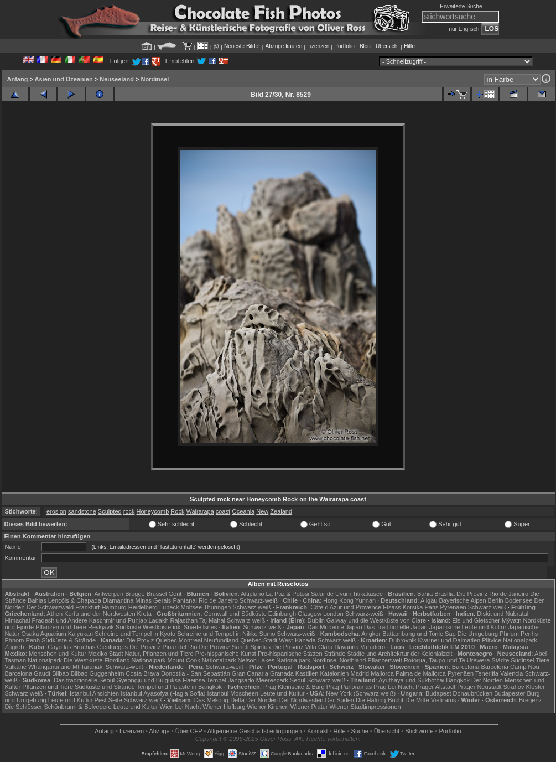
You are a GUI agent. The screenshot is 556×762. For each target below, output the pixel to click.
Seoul (297, 680)
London (333, 613)
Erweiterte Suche (461, 6)
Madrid (360, 673)
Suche (359, 731)
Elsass (392, 607)
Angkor (371, 633)
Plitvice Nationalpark (509, 640)
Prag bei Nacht (393, 686)
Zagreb (14, 647)
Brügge (134, 593)
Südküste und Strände (105, 686)
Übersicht (387, 46)
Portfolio (344, 46)
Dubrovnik (403, 640)
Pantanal (184, 600)
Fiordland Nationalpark (135, 660)
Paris (431, 607)
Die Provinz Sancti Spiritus (235, 647)
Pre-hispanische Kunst (225, 653)
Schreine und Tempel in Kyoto (135, 633)
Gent (174, 593)
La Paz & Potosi (287, 593)
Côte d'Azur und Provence (345, 607)
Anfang (17, 79)
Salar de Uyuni (331, 593)
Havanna (346, 647)
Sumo (267, 633)
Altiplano (252, 593)
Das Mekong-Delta (219, 700)
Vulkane (16, 666)
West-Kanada (297, 640)
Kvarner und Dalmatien (449, 640)
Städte (500, 660)
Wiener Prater (309, 706)
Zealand (281, 511)
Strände (335, 653)
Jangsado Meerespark (258, 680)
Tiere (542, 660)
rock (129, 511)
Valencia (511, 673)
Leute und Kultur (282, 693)
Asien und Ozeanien (64, 79)
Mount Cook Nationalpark (201, 660)
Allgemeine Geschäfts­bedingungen (254, 731)
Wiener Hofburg (223, 706)
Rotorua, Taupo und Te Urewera (447, 660)
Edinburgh (282, 613)
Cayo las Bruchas (71, 647)
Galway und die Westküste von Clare (376, 620)
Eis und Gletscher (476, 620)
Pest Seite (108, 700)
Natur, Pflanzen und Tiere (159, 653)
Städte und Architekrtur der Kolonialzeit (399, 653)
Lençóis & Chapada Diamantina (91, 600)
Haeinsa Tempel (204, 680)
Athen (54, 613)
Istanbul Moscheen (232, 693)
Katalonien (334, 673)
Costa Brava (142, 673)
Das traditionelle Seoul (84, 680)
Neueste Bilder (242, 46)
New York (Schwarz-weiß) (361, 693)
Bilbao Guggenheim (97, 673)
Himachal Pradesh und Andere (46, 620)
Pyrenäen (453, 607)
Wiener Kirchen (267, 706)
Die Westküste (83, 660)
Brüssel (157, 593)
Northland (353, 660)
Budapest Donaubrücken (458, 693)
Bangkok (458, 680)
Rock (177, 511)
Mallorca (382, 673)
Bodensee (519, 600)
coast (223, 511)
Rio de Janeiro (218, 600)
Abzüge (159, 731)
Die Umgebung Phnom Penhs (498, 633)
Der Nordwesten (301, 700)
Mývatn (511, 620)
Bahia (425, 593)
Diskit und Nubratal (502, 613)
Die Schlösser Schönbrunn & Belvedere (58, 706)
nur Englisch (464, 29)
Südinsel (522, 660)
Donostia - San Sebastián (195, 673)
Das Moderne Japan (335, 627)
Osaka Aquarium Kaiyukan (57, 633)
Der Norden (487, 680)
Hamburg (113, 607)
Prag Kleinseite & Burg (294, 686)
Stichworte (419, 731)
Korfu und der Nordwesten (99, 613)
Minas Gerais (154, 600)
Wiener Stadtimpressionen (365, 706)
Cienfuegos (112, 647)
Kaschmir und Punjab (118, 620)
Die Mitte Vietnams (430, 700)
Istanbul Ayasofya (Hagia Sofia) (163, 693)
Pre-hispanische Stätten (290, 653)
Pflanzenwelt (384, 660)
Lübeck (169, 607)
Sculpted (110, 511)
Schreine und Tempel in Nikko (217, 633)
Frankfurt (87, 607)
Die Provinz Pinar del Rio (163, 647)
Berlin (495, 600)
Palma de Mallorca (421, 673)
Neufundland (221, 640)
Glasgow (309, 613)
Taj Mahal (212, 620)
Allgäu (429, 600)
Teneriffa (486, 673)
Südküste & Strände (68, 640)
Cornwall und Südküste (235, 613)
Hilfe (409, 46)
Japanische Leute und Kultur (467, 627)
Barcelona (466, 666)
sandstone (82, 511)
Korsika (413, 607)
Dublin (316, 620)
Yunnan (365, 600)
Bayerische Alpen (462, 600)
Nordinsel (155, 79)
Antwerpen (109, 593)
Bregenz (530, 700)
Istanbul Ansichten (94, 693)
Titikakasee (367, 593)
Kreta (144, 613)
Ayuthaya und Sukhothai (411, 680)
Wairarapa (200, 511)
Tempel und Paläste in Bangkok (179, 686)
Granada (282, 673)
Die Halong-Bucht (379, 700)
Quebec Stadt (258, 640)
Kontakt (317, 731)
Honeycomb (153, 511)
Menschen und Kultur (57, 653)
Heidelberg (143, 607)
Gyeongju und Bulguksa (148, 680)
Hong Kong (338, 600)
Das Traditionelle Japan (396, 627)
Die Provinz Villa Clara (302, 647)
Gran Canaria (250, 673)
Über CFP (188, 731)
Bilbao (60, 673)
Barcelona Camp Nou (510, 666)
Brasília (444, 593)
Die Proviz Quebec (151, 640)
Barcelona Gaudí (28, 673)
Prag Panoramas (349, 686)
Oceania (243, 511)
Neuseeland (117, 79)
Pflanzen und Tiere (60, 627)
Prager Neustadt (479, 686)
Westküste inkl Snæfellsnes (180, 627)
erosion (56, 511)
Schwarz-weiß (259, 600)
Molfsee (191, 607)
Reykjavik (101, 627)
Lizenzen (318, 46)
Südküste (128, 627)
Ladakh (158, 620)
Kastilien (307, 673)
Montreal (190, 640)
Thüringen (217, 607)
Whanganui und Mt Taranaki (66, 666)
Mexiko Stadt (105, 653)
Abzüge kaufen (284, 46)
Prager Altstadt (435, 686)
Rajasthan (184, 620)
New (262, 511)
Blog (365, 46)
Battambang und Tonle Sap (419, 633)
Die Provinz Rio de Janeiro (492, 593)
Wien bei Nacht (180, 706)
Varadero (373, 647)
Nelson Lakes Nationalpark (274, 660)
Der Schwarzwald (50, 607)
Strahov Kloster (524, 686)
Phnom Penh (22, 640)
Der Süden (339, 700)
